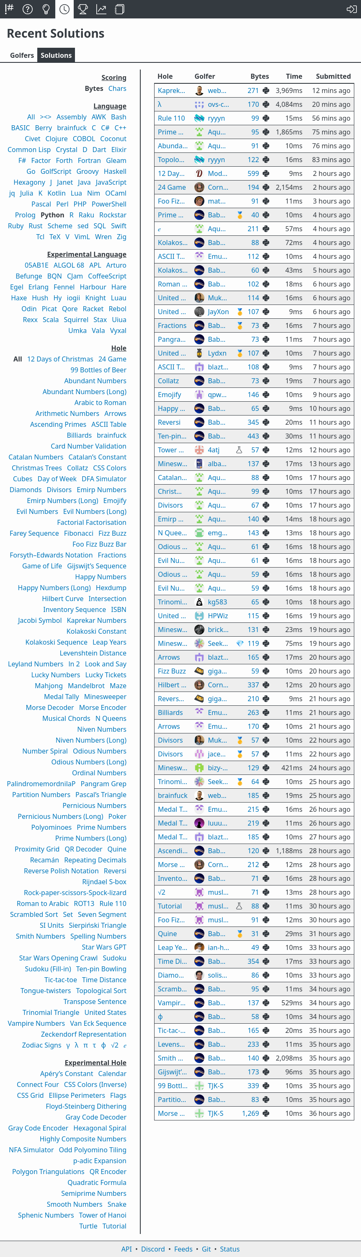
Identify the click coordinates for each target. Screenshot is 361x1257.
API (126, 1249)
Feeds (183, 1249)
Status (230, 1249)
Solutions (56, 55)
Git (206, 1249)
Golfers (22, 55)
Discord (153, 1249)
